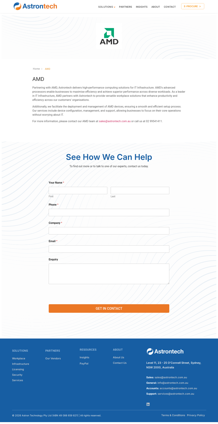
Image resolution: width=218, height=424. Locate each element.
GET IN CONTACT (109, 309)
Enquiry (53, 259)
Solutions (105, 6)
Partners (125, 6)
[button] (192, 6)
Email (53, 241)
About (155, 6)
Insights (142, 6)
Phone (53, 204)
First (51, 196)
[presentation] (74, 301)
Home (37, 69)
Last (113, 196)
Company (55, 223)
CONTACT (170, 6)
